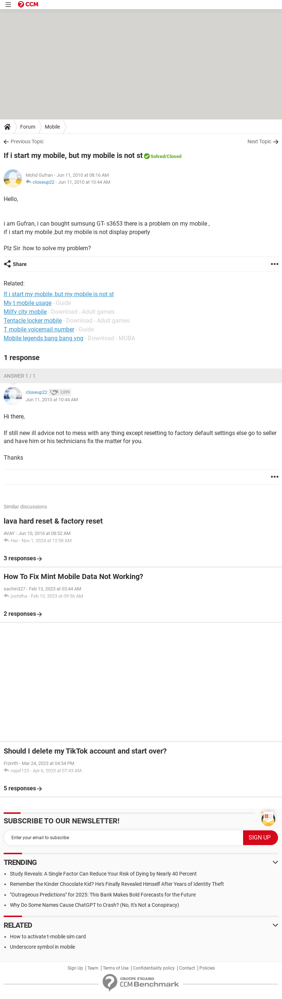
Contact (187, 968)
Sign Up (75, 968)
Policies (207, 968)
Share (20, 264)
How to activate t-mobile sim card (48, 936)
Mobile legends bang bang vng (43, 338)
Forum (27, 127)
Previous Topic (27, 141)
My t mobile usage (27, 302)
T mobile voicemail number (39, 329)
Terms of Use (116, 968)
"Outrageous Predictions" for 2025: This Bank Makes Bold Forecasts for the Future (103, 895)
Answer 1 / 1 (20, 376)
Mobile (52, 127)
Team (92, 968)
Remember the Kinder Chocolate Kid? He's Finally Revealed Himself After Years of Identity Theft (117, 884)
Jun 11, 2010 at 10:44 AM (84, 182)
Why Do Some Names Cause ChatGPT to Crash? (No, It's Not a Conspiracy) (94, 905)
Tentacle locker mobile (33, 320)
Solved (158, 156)
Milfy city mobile (25, 311)
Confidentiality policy (154, 968)
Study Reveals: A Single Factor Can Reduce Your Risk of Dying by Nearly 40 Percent (103, 874)
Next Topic (259, 141)
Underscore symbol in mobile (42, 947)
